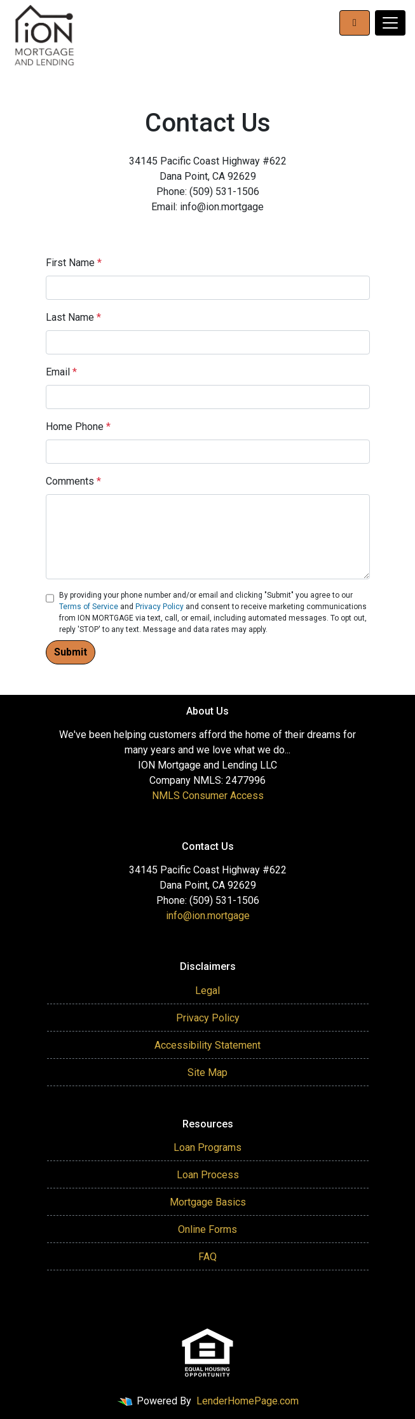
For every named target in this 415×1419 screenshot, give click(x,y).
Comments (73, 481)
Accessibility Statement (207, 1045)
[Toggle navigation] (390, 23)
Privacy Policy (159, 606)
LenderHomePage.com (247, 1401)
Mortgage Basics (208, 1202)
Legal (207, 991)
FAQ (207, 1257)
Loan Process (208, 1175)
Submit (70, 652)
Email (61, 372)
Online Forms (207, 1229)
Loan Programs (207, 1147)
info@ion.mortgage (208, 916)
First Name (74, 263)
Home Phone (78, 426)
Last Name (73, 317)
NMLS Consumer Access (208, 796)
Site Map (207, 1072)
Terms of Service (88, 606)
